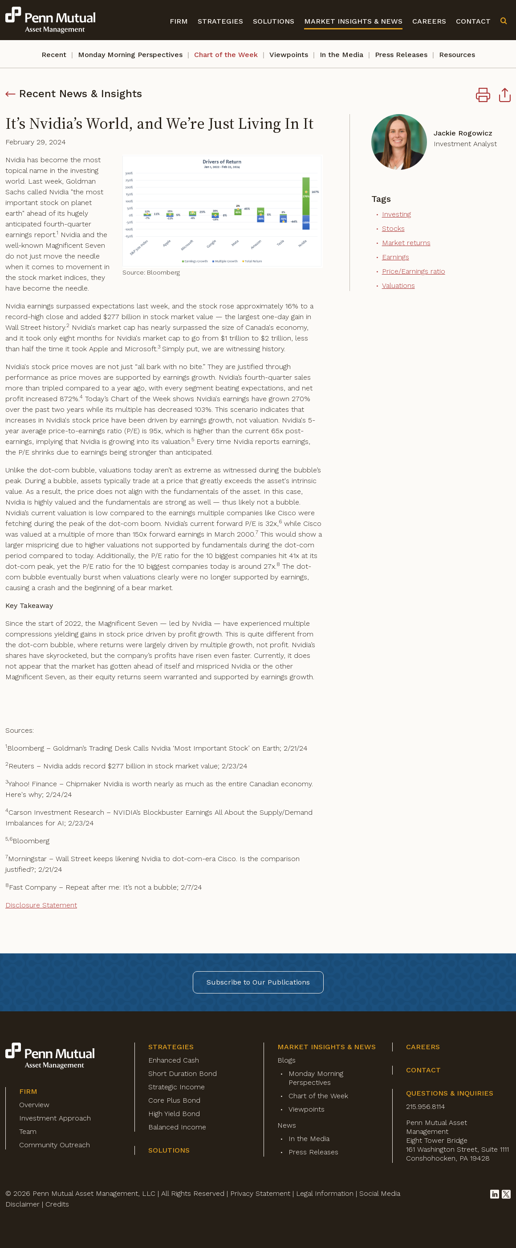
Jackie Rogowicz (463, 133)
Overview (34, 1104)
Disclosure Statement (41, 905)
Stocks (393, 228)
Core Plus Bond (174, 1100)
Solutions (273, 21)
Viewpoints (288, 54)
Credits (57, 1204)
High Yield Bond (174, 1113)
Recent (53, 54)
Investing (396, 214)
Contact (473, 21)
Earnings (395, 257)
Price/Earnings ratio (413, 271)
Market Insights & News (353, 21)
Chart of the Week (226, 54)
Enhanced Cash (173, 1060)
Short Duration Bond (182, 1073)
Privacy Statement (260, 1193)
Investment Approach (55, 1118)
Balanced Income (177, 1127)
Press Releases (401, 54)
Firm (179, 21)
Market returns (406, 242)
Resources (457, 54)
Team (28, 1131)
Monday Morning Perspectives (130, 54)
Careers (429, 21)
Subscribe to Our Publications (258, 982)
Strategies (220, 21)
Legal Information (324, 1193)
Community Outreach (54, 1145)
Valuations (398, 285)
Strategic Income (176, 1087)
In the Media (341, 54)
